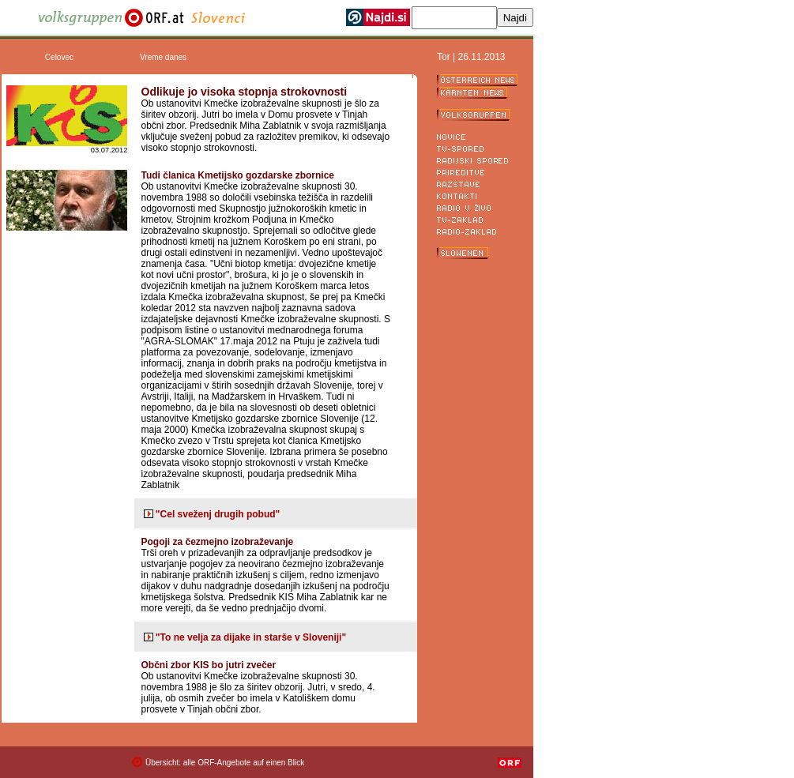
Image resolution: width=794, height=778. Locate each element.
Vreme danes (163, 57)
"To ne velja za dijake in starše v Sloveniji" (251, 637)
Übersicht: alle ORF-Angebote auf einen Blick (224, 762)
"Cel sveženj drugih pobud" (218, 514)
